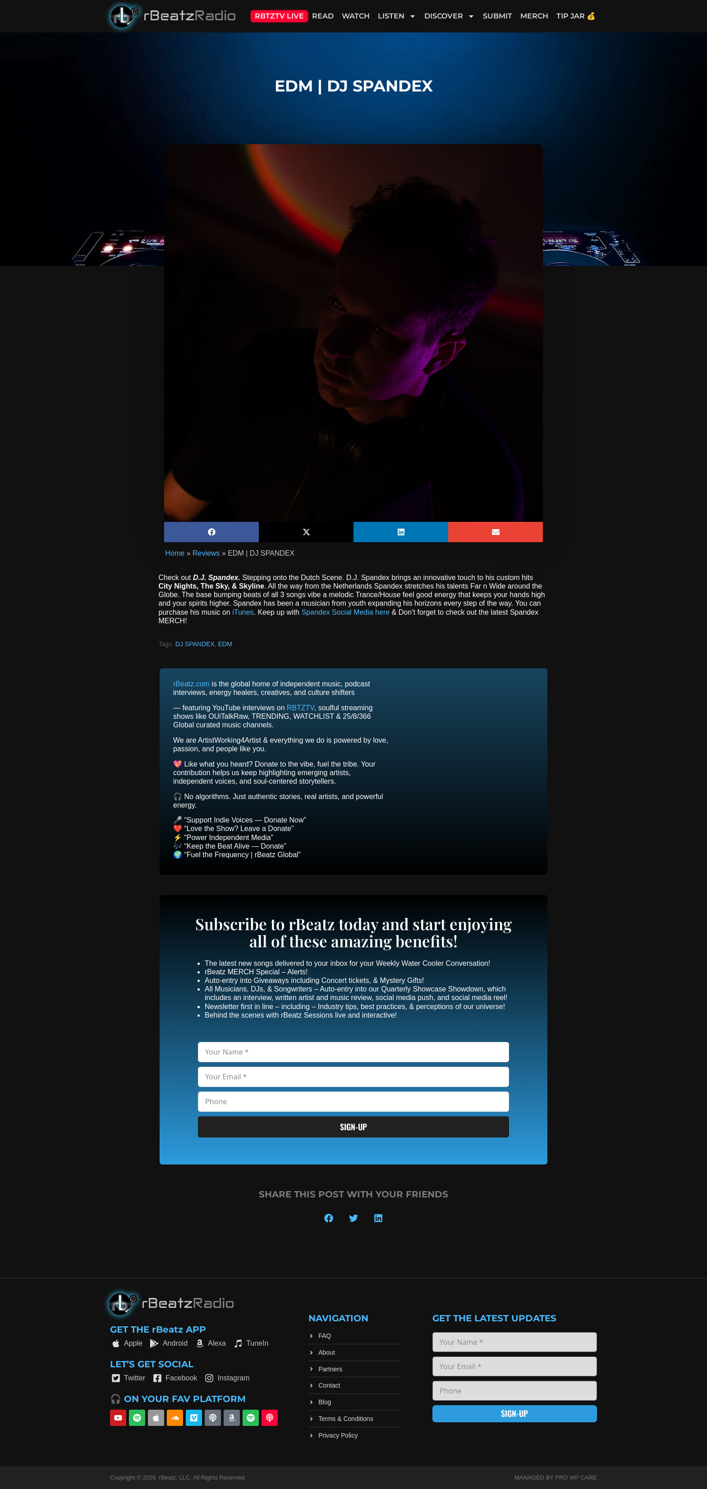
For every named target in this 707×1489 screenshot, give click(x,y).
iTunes (242, 612)
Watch (356, 16)
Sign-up (353, 1127)
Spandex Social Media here (345, 612)
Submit (497, 16)
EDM (225, 644)
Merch (534, 16)
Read (323, 16)
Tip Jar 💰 (576, 16)
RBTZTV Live (279, 16)
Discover (449, 16)
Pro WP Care (576, 1477)
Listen (397, 16)
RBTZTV (300, 708)
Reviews (206, 553)
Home (175, 553)
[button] (211, 532)
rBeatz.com (191, 684)
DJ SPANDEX (195, 644)
